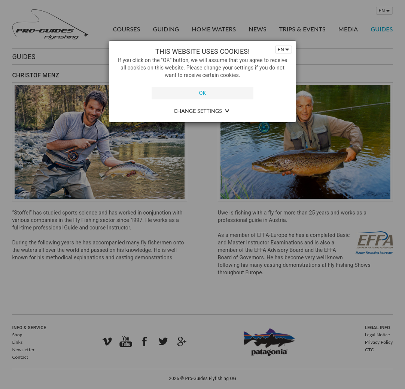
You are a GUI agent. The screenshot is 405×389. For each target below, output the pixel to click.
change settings (198, 111)
